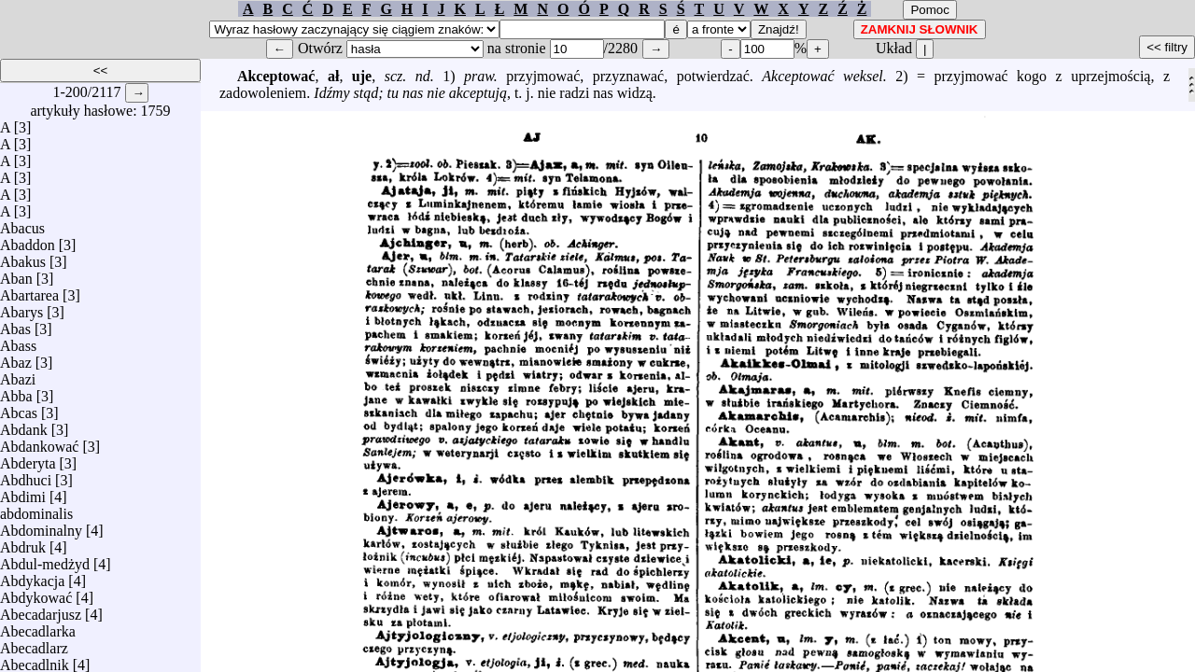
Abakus (23, 257)
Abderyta (28, 459)
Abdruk (23, 543)
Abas (15, 324)
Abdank (24, 425)
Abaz (16, 358)
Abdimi (23, 492)
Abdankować (39, 442)
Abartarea (29, 291)
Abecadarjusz (40, 610)
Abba (16, 391)
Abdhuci (25, 475)
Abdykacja (32, 576)
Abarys (21, 307)
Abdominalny (41, 526)
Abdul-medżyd (45, 559)
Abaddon (27, 240)
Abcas (18, 408)
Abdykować (36, 593)
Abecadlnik (34, 660)
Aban (16, 274)
